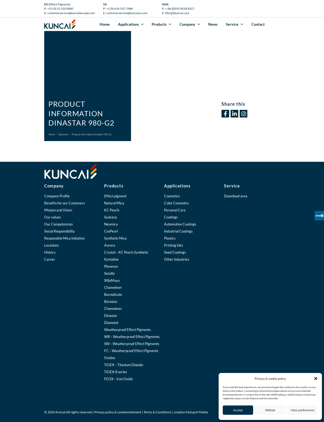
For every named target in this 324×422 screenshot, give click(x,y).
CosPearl (111, 231)
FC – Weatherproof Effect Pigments (131, 351)
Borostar (111, 301)
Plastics (169, 238)
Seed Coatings (175, 252)
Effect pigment (115, 196)
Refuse (270, 410)
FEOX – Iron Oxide (118, 379)
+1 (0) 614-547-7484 (119, 8)
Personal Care (175, 210)
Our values (52, 217)
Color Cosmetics (176, 203)
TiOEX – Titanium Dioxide (123, 365)
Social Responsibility (59, 231)
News (213, 24)
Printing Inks (173, 245)
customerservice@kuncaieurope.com (71, 13)
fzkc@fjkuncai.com (177, 13)
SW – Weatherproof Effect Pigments (131, 344)
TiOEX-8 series (115, 372)
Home (105, 24)
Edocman (63, 134)
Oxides (109, 358)
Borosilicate (113, 294)
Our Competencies (58, 224)
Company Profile (57, 196)
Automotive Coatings (180, 224)
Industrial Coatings (178, 231)
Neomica (111, 224)
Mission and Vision (58, 210)
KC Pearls (111, 210)
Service (234, 24)
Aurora (109, 245)
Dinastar (110, 315)
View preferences (303, 410)
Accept (238, 410)
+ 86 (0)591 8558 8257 (179, 8)
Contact (258, 24)
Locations (51, 245)
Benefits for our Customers (64, 203)
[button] (316, 378)
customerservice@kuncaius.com (127, 13)
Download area (235, 196)
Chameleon (113, 287)
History (50, 252)
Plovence (111, 266)
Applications (131, 24)
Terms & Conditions (158, 412)
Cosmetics (172, 196)
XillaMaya (112, 280)
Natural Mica (114, 203)
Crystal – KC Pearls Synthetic (126, 252)
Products (161, 24)
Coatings (170, 217)
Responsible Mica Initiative (64, 238)
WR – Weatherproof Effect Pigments (132, 336)
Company (190, 24)
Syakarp (110, 217)
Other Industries (176, 259)
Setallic (109, 273)
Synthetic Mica (115, 238)
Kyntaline (111, 259)
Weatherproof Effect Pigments (127, 329)
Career (49, 259)
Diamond (111, 322)
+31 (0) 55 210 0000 (60, 8)
